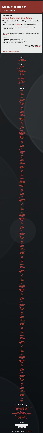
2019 (21, 196)
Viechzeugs (22, 84)
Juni (22, 105)
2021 (21, 162)
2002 (21, 400)
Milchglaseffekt (21, 416)
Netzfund (21, 73)
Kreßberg (17, 24)
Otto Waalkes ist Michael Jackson (21, 413)
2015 (21, 266)
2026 (21, 90)
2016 (21, 248)
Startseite (21, 59)
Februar (22, 94)
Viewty (22, 77)
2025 (21, 98)
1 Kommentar (37, 46)
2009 (21, 372)
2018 (21, 213)
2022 (21, 148)
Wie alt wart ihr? (21, 412)
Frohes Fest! (21, 417)
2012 (21, 319)
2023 (21, 130)
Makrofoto (22, 81)
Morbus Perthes (21, 71)
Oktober (22, 100)
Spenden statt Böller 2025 (22, 415)
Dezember (22, 99)
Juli (22, 104)
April (22, 92)
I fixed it (21, 85)
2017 (21, 230)
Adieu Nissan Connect (22, 408)
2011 (21, 337)
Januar (22, 96)
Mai (22, 107)
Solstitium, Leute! (22, 419)
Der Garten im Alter (21, 409)
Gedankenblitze (21, 68)
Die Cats (21, 82)
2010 (21, 355)
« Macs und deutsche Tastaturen (10, 51)
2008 (21, 390)
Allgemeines (21, 78)
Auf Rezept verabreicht (21, 411)
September (22, 102)
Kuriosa (22, 66)
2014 (21, 284)
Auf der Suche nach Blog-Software (17, 18)
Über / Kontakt (22, 60)
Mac (22, 67)
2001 (21, 401)
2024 (21, 114)
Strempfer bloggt (14, 6)
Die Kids (21, 70)
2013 (21, 301)
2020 (21, 180)
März (22, 93)
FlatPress (7, 34)
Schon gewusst (21, 80)
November (22, 117)
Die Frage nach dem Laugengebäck (22, 407)
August (22, 103)
